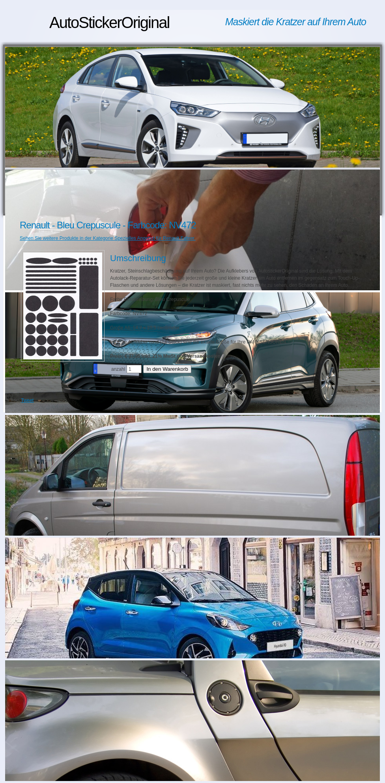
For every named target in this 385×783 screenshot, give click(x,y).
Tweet (27, 400)
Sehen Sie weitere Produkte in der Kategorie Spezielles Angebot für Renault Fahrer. (108, 238)
